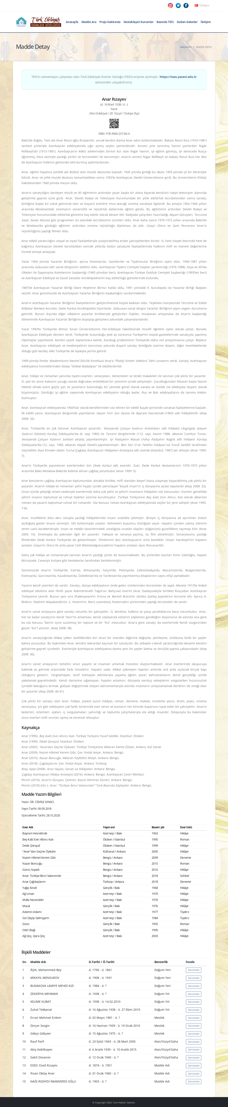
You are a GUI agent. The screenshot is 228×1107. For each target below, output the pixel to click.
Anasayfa (72, 22)
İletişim (206, 22)
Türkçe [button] (202, 5)
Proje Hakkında (109, 22)
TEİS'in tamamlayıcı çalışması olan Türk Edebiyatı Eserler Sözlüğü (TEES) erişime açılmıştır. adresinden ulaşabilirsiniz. (114, 79)
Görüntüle (193, 969)
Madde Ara (88, 22)
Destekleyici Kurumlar (139, 22)
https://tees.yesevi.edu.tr (178, 77)
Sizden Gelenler (187, 22)
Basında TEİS (165, 22)
